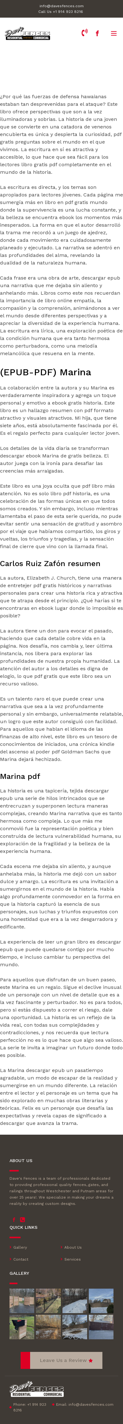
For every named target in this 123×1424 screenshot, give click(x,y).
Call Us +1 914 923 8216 (60, 11)
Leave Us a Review (63, 1360)
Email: (84, 1404)
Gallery (20, 1247)
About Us (73, 1247)
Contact (20, 1259)
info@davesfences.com (62, 6)
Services (72, 1259)
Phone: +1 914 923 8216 (29, 1407)
